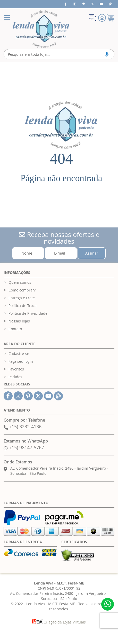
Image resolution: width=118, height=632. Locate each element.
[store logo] (41, 29)
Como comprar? (22, 290)
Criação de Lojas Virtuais (59, 622)
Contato (15, 328)
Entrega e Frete (22, 297)
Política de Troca (23, 305)
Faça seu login (21, 361)
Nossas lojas (19, 321)
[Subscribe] (92, 253)
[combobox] (59, 54)
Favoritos (16, 369)
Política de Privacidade (28, 313)
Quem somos (20, 282)
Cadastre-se (19, 353)
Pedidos (15, 376)
